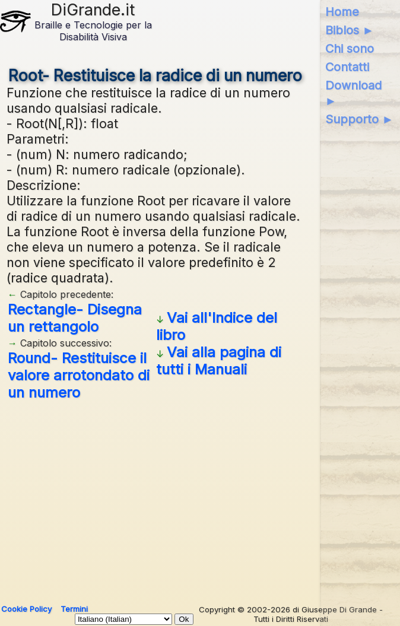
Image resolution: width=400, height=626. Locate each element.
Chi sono (349, 49)
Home (342, 12)
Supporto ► (359, 119)
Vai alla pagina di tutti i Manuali (218, 361)
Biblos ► (349, 30)
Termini (74, 609)
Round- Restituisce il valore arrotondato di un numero (79, 375)
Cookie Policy (26, 609)
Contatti (347, 67)
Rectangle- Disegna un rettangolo (75, 318)
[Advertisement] (155, 498)
